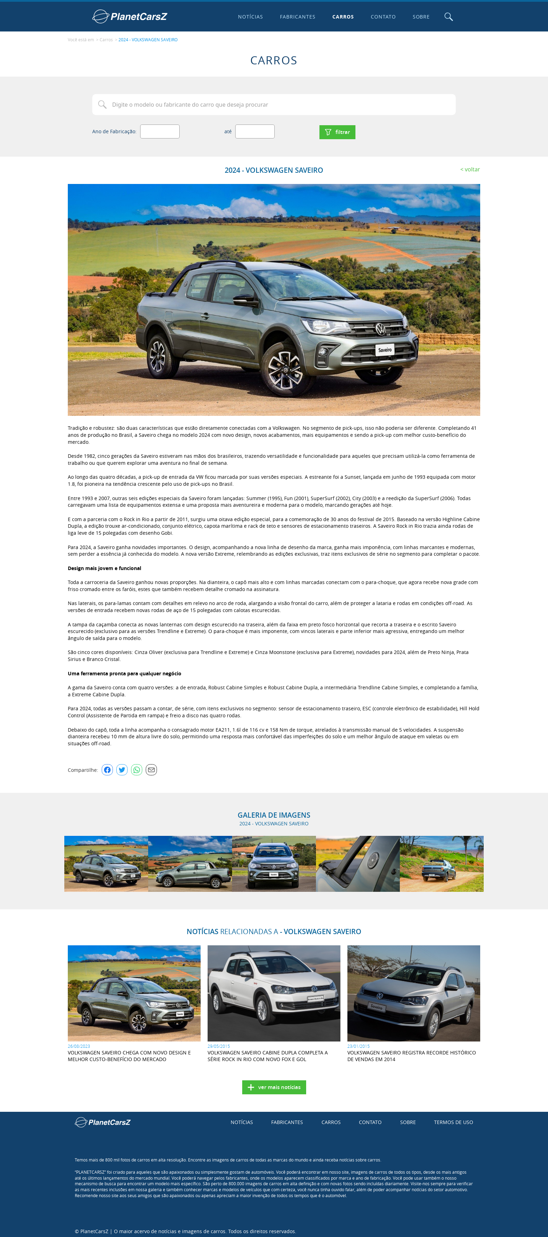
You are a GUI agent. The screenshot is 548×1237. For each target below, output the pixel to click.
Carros (341, 16)
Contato (381, 16)
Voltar (472, 166)
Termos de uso (453, 1119)
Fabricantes (296, 16)
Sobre (419, 16)
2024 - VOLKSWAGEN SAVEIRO (148, 39)
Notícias (249, 16)
